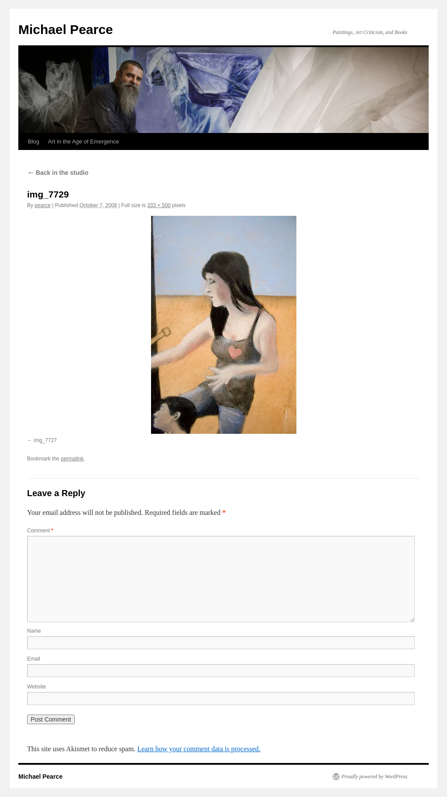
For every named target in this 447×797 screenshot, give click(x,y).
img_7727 (45, 440)
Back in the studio (57, 172)
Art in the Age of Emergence (83, 141)
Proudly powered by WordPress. (375, 776)
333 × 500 (159, 205)
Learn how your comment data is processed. (198, 749)
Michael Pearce (65, 29)
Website (36, 687)
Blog (33, 141)
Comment (40, 531)
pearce (42, 205)
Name (34, 631)
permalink (72, 459)
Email (33, 659)
